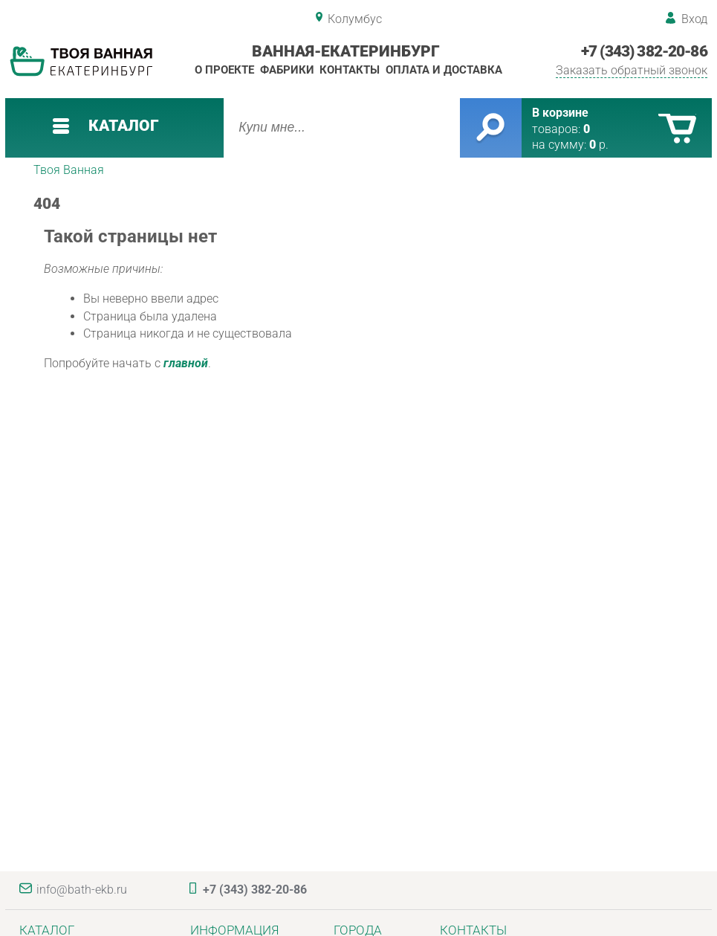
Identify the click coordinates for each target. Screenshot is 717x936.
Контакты (349, 70)
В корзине (560, 113)
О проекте (224, 70)
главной (185, 363)
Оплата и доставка (444, 70)
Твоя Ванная (68, 170)
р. (599, 145)
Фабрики (287, 70)
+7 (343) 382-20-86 (644, 51)
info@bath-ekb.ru (81, 889)
